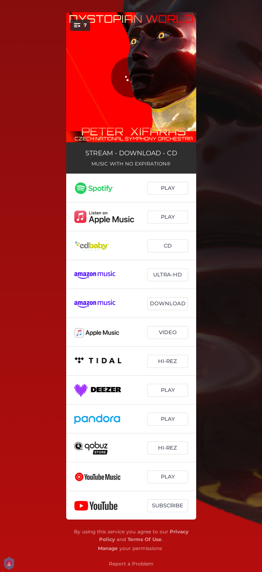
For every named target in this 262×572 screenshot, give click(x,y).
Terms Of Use (145, 539)
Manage (108, 548)
